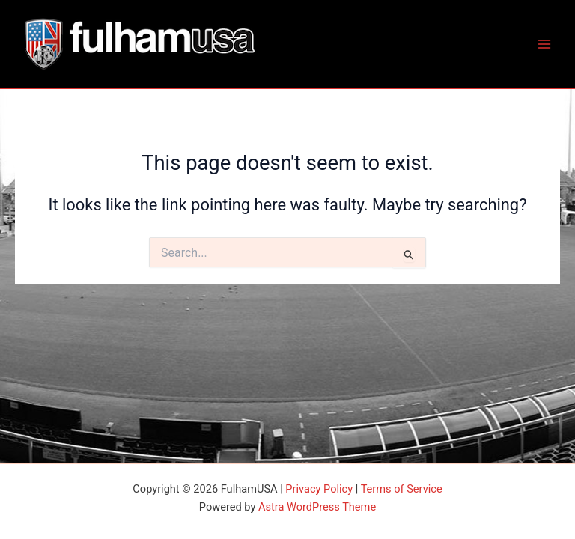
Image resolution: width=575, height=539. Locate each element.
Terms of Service (401, 489)
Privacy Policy (319, 489)
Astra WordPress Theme (317, 507)
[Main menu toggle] (544, 44)
